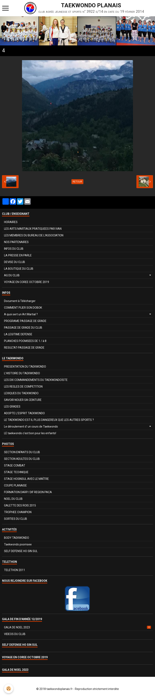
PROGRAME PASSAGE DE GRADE (25, 321)
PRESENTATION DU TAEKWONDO (25, 366)
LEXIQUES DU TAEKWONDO (21, 393)
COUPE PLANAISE (15, 485)
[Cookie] (8, 688)
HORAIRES (11, 222)
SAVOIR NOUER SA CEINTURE (23, 399)
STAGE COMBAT (14, 465)
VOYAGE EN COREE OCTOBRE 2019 (26, 282)
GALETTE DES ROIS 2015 (20, 505)
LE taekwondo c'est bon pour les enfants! (30, 433)
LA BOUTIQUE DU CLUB (18, 268)
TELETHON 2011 (14, 570)
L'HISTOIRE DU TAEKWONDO (22, 373)
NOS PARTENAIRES (16, 242)
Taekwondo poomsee (18, 544)
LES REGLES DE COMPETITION (23, 386)
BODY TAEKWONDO (16, 537)
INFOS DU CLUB (13, 248)
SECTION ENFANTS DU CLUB (22, 452)
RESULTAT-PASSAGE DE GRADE (24, 347)
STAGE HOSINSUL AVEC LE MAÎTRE (26, 478)
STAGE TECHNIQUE (16, 472)
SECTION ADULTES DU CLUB (22, 458)
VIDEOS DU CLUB (14, 634)
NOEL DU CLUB (13, 498)
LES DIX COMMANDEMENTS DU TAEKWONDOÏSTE (36, 380)
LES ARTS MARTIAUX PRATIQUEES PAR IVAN (33, 228)
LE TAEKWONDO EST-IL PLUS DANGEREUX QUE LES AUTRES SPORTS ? (49, 419)
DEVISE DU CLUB (14, 262)
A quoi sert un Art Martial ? (21, 314)
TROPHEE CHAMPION (17, 512)
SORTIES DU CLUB (15, 518)
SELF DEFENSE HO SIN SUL (21, 551)
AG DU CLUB (12, 275)
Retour (77, 181)
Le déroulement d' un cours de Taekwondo (31, 426)
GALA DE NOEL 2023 (77, 627)
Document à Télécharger (20, 301)
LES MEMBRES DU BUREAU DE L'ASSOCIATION (33, 235)
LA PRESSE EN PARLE (18, 255)
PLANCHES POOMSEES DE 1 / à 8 (25, 341)
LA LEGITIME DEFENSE (18, 334)
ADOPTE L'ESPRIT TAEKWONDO (24, 413)
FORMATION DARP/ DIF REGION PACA (28, 492)
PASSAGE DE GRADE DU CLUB (23, 327)
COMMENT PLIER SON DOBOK (23, 307)
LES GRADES (12, 406)
